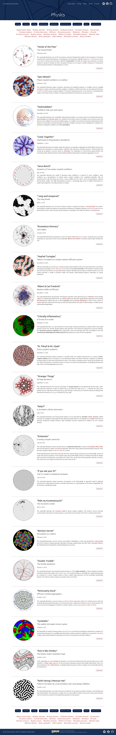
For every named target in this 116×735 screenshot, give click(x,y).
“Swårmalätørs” (44, 107)
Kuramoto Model (42, 91)
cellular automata (93, 417)
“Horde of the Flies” (47, 47)
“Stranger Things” (46, 376)
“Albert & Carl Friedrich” (48, 286)
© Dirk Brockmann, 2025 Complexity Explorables (19, 732)
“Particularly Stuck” (46, 591)
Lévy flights (84, 237)
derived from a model (69, 631)
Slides (85, 4)
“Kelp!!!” (41, 406)
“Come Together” (45, 137)
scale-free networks (59, 450)
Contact (96, 4)
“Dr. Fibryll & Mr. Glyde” (48, 346)
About (91, 4)
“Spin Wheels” (44, 77)
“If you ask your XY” (46, 471)
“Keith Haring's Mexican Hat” (51, 681)
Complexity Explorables (10, 4)
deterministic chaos (61, 573)
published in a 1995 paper (90, 59)
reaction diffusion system (58, 268)
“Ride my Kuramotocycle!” (50, 500)
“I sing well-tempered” (48, 196)
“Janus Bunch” (44, 166)
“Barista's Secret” (45, 531)
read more (99, 68)
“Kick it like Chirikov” (47, 651)
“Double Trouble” (45, 561)
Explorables (71, 4)
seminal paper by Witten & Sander (86, 605)
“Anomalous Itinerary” (48, 226)
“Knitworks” (43, 436)
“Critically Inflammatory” (49, 316)
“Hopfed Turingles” (46, 256)
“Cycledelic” (43, 621)
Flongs (79, 4)
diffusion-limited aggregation (72, 601)
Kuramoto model (60, 511)
